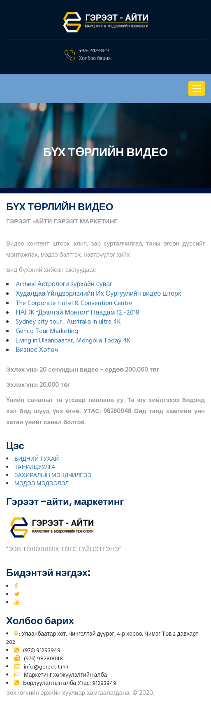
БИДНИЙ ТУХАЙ (36, 459)
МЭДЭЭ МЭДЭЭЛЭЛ (41, 484)
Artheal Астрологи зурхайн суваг (64, 284)
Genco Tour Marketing (47, 331)
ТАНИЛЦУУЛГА (35, 467)
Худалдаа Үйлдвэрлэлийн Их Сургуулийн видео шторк (98, 294)
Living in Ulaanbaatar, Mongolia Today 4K (73, 340)
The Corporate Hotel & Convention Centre (74, 303)
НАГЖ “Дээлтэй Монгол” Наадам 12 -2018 (77, 313)
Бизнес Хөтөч (37, 350)
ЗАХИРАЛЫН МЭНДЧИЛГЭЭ (52, 475)
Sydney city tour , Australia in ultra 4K (68, 322)
